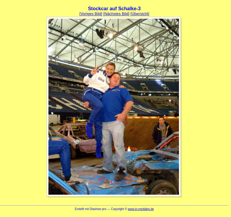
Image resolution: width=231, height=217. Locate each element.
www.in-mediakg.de (141, 209)
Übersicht (139, 13)
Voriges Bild (91, 13)
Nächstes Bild (116, 13)
